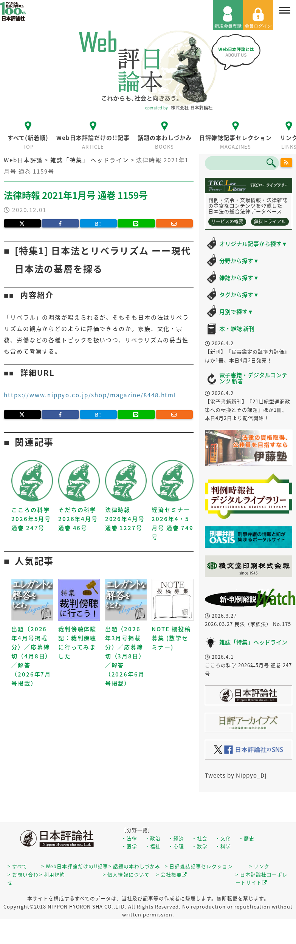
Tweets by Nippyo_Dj (236, 775)
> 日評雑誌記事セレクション (199, 866)
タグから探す (239, 295)
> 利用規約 (52, 874)
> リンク (259, 866)
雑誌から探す (239, 278)
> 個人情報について (126, 874)
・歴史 (246, 838)
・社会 (200, 838)
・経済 (176, 838)
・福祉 (153, 846)
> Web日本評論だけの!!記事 (74, 866)
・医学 (129, 846)
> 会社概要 (171, 874)
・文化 (223, 838)
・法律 (129, 838)
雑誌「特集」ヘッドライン (253, 642)
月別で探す (236, 311)
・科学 (223, 846)
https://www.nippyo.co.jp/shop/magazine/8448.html (90, 395)
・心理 (176, 846)
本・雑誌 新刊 (236, 328)
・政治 (153, 838)
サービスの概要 (227, 221)
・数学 (200, 846)
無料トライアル (270, 221)
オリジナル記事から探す (253, 244)
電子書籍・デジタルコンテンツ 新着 (253, 378)
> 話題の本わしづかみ (134, 866)
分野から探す (239, 261)
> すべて (17, 866)
